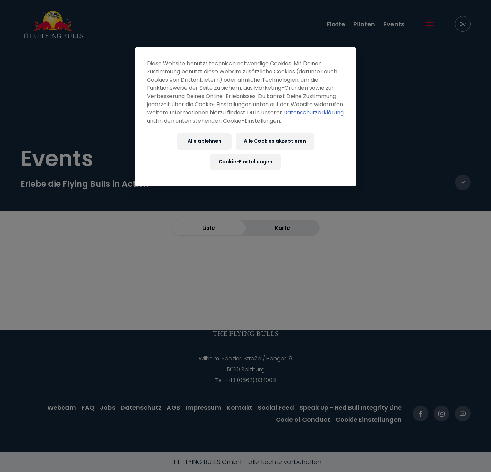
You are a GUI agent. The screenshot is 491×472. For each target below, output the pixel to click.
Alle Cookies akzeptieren (275, 141)
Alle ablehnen (204, 141)
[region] (245, 116)
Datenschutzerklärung (313, 112)
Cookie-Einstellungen (245, 161)
